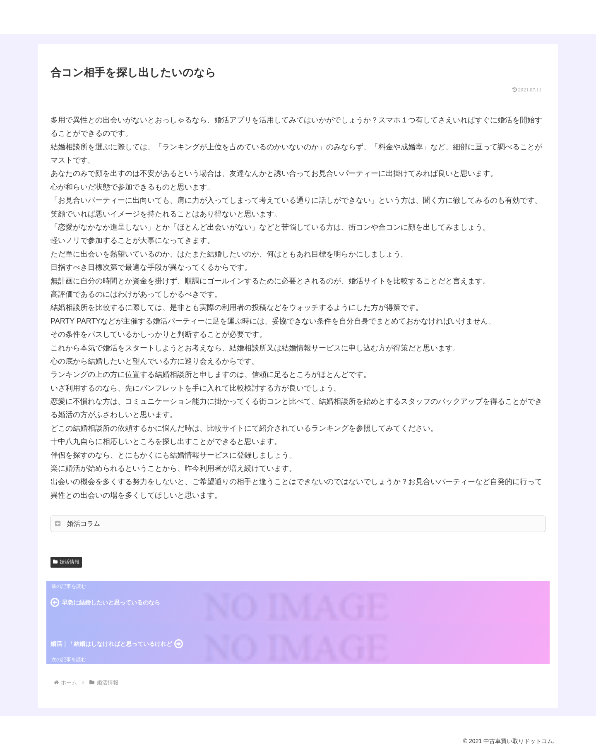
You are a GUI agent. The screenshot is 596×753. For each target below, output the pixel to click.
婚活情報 (66, 562)
